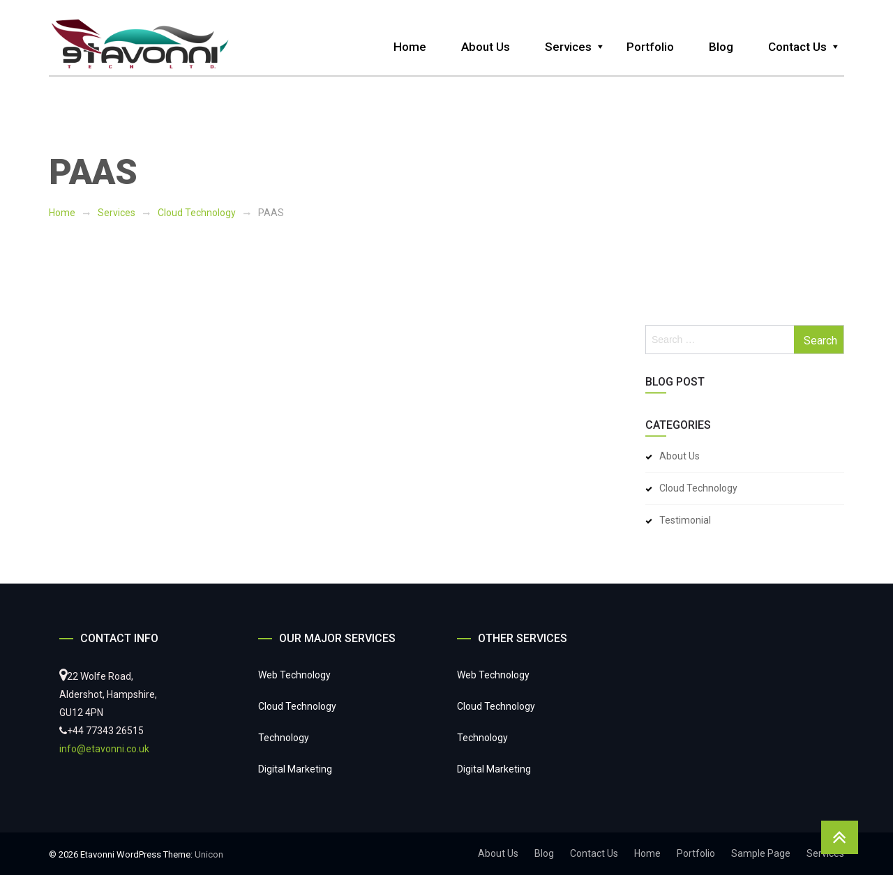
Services (568, 47)
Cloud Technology (197, 212)
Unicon (209, 854)
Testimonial (685, 520)
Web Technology (294, 674)
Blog (721, 47)
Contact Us (797, 47)
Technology (283, 737)
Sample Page (760, 853)
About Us (485, 47)
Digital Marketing (295, 769)
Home (409, 47)
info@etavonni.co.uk (104, 748)
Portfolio (650, 47)
